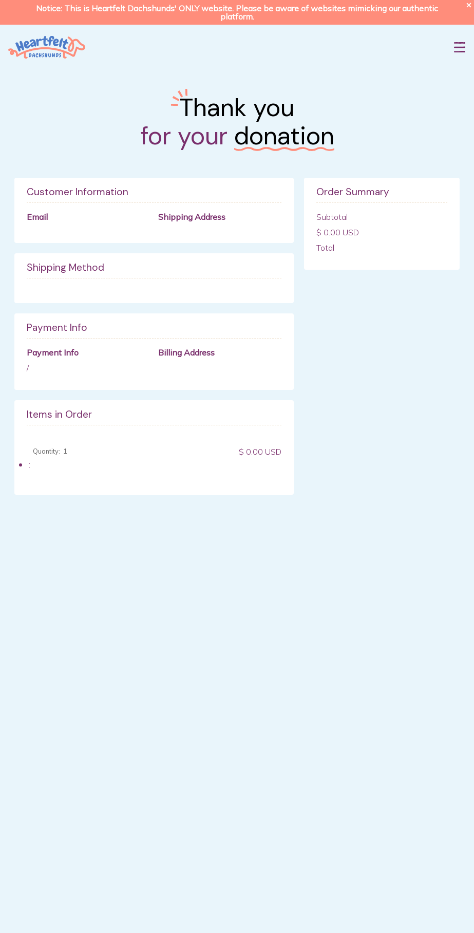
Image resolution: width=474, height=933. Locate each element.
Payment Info (53, 352)
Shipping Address (191, 217)
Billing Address (186, 352)
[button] (459, 47)
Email (37, 217)
